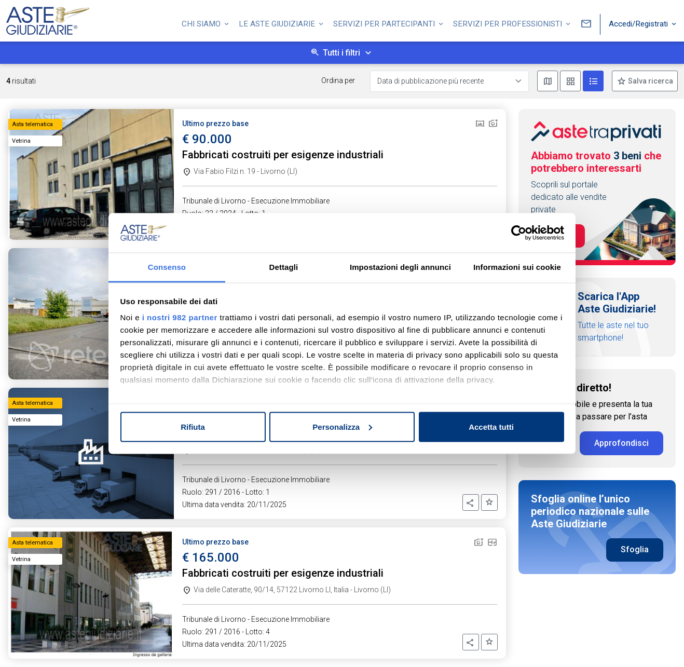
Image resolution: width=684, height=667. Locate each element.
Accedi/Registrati (639, 22)
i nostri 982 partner (179, 317)
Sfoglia (635, 549)
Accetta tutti (491, 426)
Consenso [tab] (167, 267)
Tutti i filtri (341, 53)
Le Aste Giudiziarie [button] (278, 22)
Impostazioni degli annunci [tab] (400, 267)
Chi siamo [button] (202, 22)
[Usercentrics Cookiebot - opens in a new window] (518, 232)
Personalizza (342, 426)
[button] (470, 502)
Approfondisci (621, 443)
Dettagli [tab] (283, 267)
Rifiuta (193, 426)
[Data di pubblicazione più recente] (449, 81)
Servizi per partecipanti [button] (385, 22)
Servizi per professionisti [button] (508, 22)
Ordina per (338, 80)
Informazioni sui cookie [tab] (517, 267)
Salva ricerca (649, 81)
